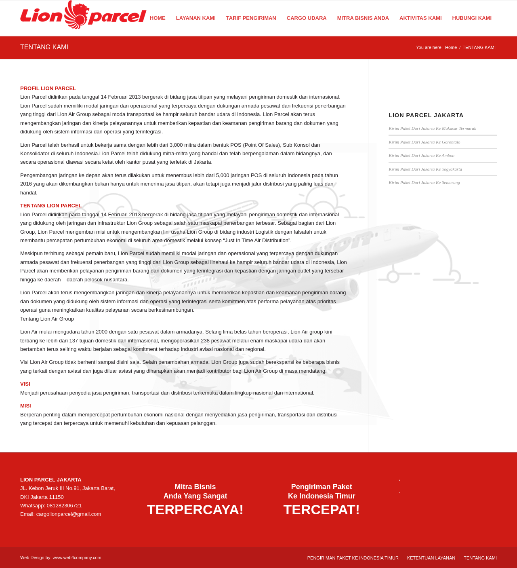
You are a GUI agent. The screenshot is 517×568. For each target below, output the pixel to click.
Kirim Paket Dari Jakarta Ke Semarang (424, 182)
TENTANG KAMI (44, 47)
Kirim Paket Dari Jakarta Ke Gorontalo (424, 141)
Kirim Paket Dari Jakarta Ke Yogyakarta (425, 169)
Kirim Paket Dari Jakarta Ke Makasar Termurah (432, 128)
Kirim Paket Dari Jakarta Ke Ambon (421, 155)
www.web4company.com (77, 557)
